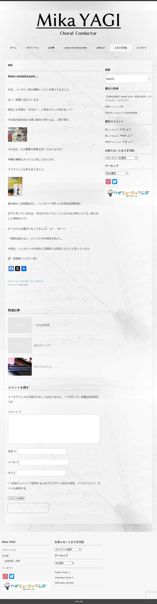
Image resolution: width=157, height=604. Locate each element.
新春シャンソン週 (114, 106)
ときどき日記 (120, 48)
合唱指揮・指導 (12, 561)
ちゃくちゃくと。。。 (46, 366)
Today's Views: (62, 572)
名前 (12, 451)
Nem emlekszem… (37, 281)
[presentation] (28, 508)
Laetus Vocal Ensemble (75, 48)
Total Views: (60, 583)
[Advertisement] (129, 226)
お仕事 (51, 48)
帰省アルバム (111, 142)
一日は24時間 (42, 325)
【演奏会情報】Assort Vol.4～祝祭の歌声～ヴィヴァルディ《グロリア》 (129, 98)
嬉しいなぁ (110, 129)
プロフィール (32, 48)
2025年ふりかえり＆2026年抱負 (121, 112)
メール (13, 462)
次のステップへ (43, 345)
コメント (14, 411)
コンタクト (141, 48)
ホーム (13, 48)
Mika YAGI (24, 285)
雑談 (10, 65)
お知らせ (100, 48)
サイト (12, 473)
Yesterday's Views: (63, 577)
